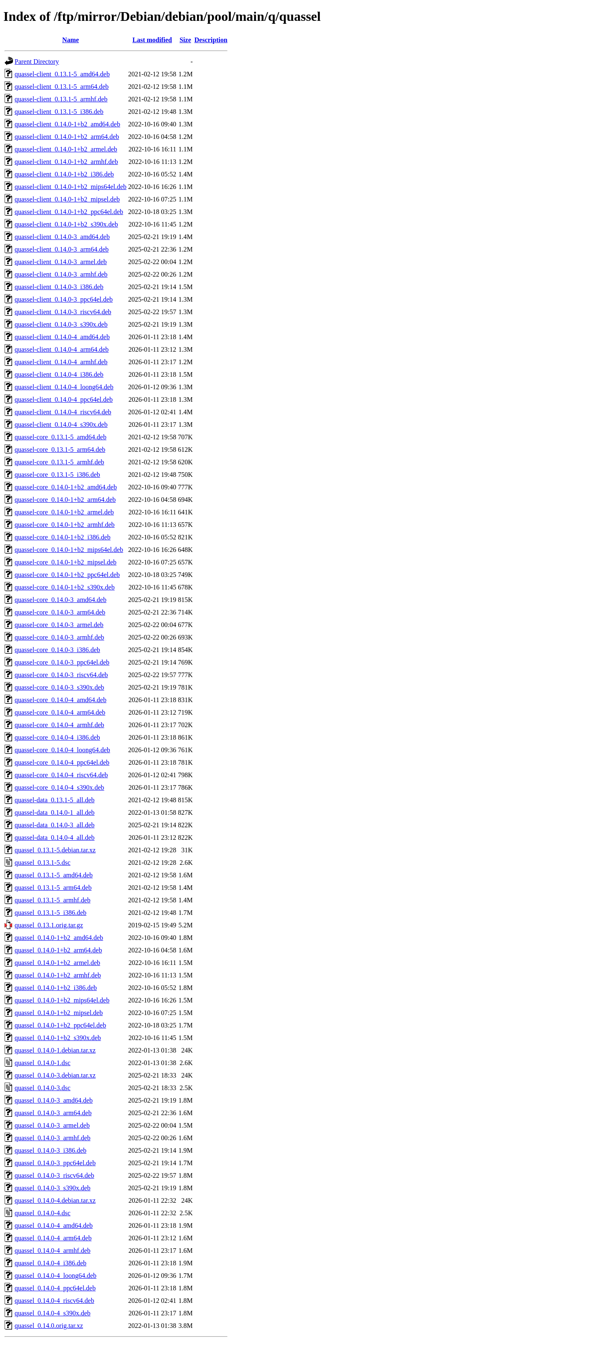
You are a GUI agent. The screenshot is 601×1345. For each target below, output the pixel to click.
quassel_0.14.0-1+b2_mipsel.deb (59, 1012)
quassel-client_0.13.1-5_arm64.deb (62, 86)
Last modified (152, 39)
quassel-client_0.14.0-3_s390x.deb (61, 324)
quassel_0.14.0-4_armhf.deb (53, 1250)
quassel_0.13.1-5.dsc (43, 862)
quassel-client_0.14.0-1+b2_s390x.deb (66, 224)
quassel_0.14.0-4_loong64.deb (55, 1275)
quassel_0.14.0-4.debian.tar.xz (55, 1200)
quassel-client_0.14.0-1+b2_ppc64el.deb (69, 211)
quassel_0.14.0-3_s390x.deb (53, 1187)
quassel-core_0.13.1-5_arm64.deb (60, 449)
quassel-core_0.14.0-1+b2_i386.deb (63, 537)
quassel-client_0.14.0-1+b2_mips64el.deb (70, 186)
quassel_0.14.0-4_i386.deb (50, 1263)
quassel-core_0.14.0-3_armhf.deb (59, 637)
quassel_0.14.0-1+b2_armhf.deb (58, 975)
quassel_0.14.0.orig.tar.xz (49, 1325)
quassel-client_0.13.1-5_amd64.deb (62, 74)
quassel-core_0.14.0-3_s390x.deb (59, 687)
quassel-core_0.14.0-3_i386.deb (57, 649)
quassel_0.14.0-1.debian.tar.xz (55, 1050)
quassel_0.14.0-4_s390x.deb (53, 1313)
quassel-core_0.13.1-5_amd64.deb (60, 437)
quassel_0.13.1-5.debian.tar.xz (55, 850)
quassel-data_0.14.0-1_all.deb (55, 812)
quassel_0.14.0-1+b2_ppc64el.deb (60, 1025)
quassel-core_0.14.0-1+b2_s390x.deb (65, 587)
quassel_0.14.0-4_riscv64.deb (54, 1300)
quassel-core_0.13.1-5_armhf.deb (59, 462)
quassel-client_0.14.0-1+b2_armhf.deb (66, 161)
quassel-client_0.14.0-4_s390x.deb (61, 424)
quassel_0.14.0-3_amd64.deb (54, 1100)
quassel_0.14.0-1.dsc (43, 1062)
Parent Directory (37, 61)
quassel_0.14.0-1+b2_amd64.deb (59, 937)
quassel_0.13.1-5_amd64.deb (54, 875)
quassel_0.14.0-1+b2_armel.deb (57, 962)
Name (70, 39)
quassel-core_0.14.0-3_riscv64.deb (61, 674)
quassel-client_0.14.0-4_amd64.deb (62, 336)
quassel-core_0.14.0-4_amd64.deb (60, 699)
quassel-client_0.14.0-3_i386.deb (59, 286)
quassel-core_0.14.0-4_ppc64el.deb (62, 762)
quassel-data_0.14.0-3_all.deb (55, 825)
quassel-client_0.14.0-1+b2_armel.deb (66, 149)
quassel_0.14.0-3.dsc (43, 1087)
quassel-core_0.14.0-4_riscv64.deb (61, 774)
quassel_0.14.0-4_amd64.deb (54, 1225)
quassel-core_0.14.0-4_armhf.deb (59, 724)
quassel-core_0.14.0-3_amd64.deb (60, 599)
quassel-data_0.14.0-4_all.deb (55, 837)
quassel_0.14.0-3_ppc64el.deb (55, 1162)
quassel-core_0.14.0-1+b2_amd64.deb (66, 487)
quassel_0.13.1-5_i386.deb (50, 912)
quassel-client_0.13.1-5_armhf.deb (61, 99)
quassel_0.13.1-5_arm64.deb (53, 887)
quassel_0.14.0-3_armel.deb (52, 1125)
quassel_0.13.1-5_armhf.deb (53, 900)
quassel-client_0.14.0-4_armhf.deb (61, 361)
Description (210, 39)
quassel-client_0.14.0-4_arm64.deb (62, 349)
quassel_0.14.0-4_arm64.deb (53, 1238)
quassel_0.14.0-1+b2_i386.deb (56, 987)
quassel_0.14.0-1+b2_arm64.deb (58, 950)
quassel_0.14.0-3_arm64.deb (53, 1112)
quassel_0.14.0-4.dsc (43, 1213)
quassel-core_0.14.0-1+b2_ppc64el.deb (67, 574)
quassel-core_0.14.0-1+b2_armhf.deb (65, 524)
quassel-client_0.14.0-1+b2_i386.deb (64, 174)
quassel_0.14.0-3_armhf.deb (53, 1137)
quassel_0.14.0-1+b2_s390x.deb (58, 1037)
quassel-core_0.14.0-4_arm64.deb (60, 712)
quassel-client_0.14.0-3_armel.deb (61, 261)
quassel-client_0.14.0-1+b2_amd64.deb (67, 124)
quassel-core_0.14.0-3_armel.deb (59, 624)
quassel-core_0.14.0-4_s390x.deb (59, 787)
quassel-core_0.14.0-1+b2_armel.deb (64, 512)
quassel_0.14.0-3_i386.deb (50, 1150)
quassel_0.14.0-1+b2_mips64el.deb (62, 1000)
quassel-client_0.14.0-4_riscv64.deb (63, 412)
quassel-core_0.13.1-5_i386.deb (57, 474)
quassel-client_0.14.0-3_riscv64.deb (63, 311)
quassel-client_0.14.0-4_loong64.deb (64, 386)
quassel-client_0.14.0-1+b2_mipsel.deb (67, 199)
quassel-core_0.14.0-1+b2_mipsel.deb (65, 562)
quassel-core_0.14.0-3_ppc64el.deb (62, 662)
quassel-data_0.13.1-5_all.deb (55, 799)
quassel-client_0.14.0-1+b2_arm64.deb (67, 136)
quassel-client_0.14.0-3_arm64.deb (62, 249)
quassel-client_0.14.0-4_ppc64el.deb (64, 399)
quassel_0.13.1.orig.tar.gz (49, 925)
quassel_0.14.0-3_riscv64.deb (54, 1175)
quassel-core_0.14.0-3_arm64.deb (60, 612)
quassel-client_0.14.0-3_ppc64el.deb (64, 299)
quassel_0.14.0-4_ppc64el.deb (55, 1288)
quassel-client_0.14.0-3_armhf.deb (61, 274)
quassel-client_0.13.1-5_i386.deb (59, 111)
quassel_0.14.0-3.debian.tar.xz (55, 1075)
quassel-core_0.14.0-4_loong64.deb (62, 749)
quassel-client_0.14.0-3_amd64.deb (62, 236)
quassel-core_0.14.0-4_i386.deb (57, 737)
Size (185, 39)
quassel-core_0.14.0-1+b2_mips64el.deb (69, 549)
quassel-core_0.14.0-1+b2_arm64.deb (65, 499)
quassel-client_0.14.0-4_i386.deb (59, 374)
